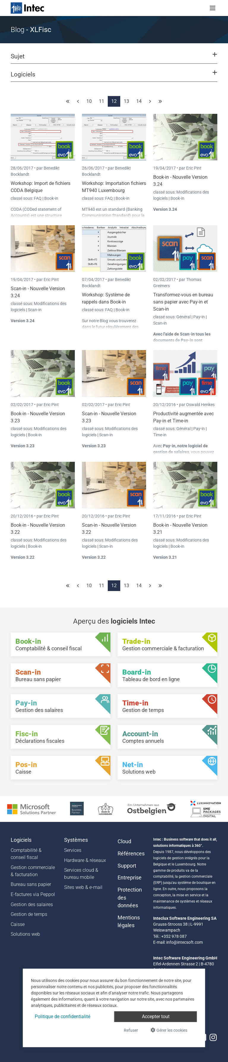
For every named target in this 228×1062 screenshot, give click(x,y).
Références (131, 854)
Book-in (51, 198)
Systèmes (76, 840)
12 (114, 101)
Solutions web (25, 934)
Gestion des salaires (32, 904)
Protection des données (130, 897)
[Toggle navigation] (212, 8)
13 (126, 101)
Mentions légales (129, 921)
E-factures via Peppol (33, 894)
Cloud (124, 841)
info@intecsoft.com (184, 942)
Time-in (160, 434)
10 (89, 101)
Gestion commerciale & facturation (33, 871)
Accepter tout (156, 1016)
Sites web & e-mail (83, 887)
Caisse (18, 924)
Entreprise (130, 878)
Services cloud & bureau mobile (81, 873)
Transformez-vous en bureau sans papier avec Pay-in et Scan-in (183, 302)
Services (72, 850)
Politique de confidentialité (62, 1016)
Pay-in (199, 316)
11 (101, 101)
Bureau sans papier (31, 884)
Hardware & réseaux (85, 860)
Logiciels (21, 840)
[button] (114, 59)
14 (139, 101)
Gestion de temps (29, 914)
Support (127, 866)
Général (183, 316)
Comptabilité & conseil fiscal (26, 853)
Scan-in (35, 309)
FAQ (38, 198)
